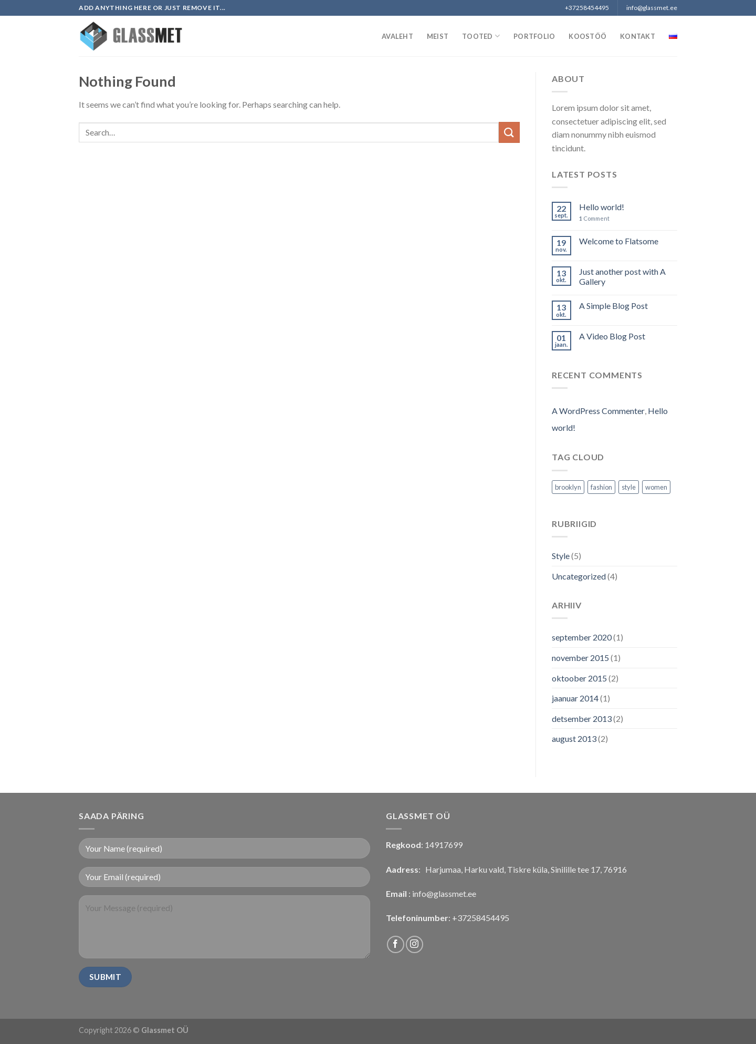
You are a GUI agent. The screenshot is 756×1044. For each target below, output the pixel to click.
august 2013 (574, 738)
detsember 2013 (582, 718)
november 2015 (580, 658)
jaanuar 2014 (575, 698)
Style (561, 556)
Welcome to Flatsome (618, 241)
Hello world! (601, 207)
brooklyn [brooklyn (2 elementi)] (568, 487)
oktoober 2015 (579, 678)
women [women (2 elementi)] (656, 487)
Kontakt (637, 36)
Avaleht (397, 36)
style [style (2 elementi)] (629, 487)
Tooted (481, 36)
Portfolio (534, 36)
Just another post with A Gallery (622, 276)
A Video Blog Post (612, 336)
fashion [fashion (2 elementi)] (601, 487)
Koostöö (587, 36)
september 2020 (582, 637)
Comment (594, 218)
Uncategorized (579, 576)
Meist (437, 36)
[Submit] (509, 132)
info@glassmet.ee (444, 893)
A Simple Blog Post (613, 306)
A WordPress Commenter (598, 411)
